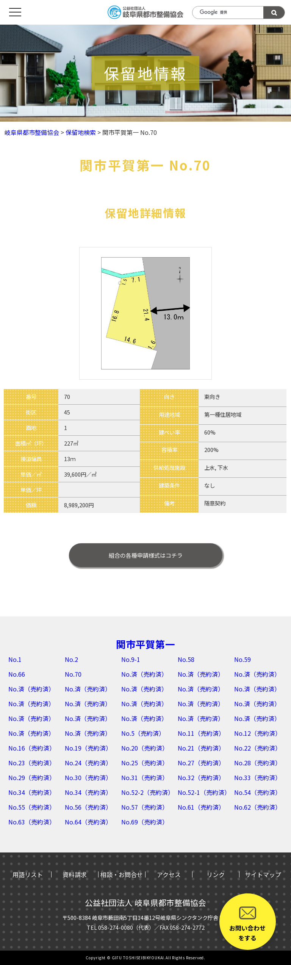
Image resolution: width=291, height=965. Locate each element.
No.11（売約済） (201, 733)
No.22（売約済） (257, 747)
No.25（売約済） (144, 762)
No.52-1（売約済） (204, 792)
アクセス (169, 874)
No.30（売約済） (88, 777)
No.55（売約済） (31, 807)
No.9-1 (130, 659)
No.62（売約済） (257, 807)
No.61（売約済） (201, 807)
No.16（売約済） (31, 747)
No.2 (71, 659)
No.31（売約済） (144, 777)
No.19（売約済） (88, 747)
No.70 (73, 674)
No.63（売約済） (31, 821)
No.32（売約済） (201, 777)
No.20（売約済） (144, 747)
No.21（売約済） (201, 747)
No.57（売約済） (144, 807)
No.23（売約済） (31, 762)
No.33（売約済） (257, 777)
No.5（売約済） (143, 733)
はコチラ (146, 555)
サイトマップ (263, 874)
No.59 (242, 659)
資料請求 (75, 874)
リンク (216, 874)
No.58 (186, 659)
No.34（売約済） (31, 792)
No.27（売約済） (201, 762)
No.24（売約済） (88, 762)
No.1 (15, 659)
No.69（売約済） (144, 821)
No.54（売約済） (257, 792)
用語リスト (28, 874)
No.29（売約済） (31, 777)
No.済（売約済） (144, 674)
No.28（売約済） (257, 762)
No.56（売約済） (88, 807)
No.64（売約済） (88, 821)
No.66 (16, 674)
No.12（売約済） (257, 733)
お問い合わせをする (247, 923)
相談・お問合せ (121, 874)
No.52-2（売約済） (147, 792)
